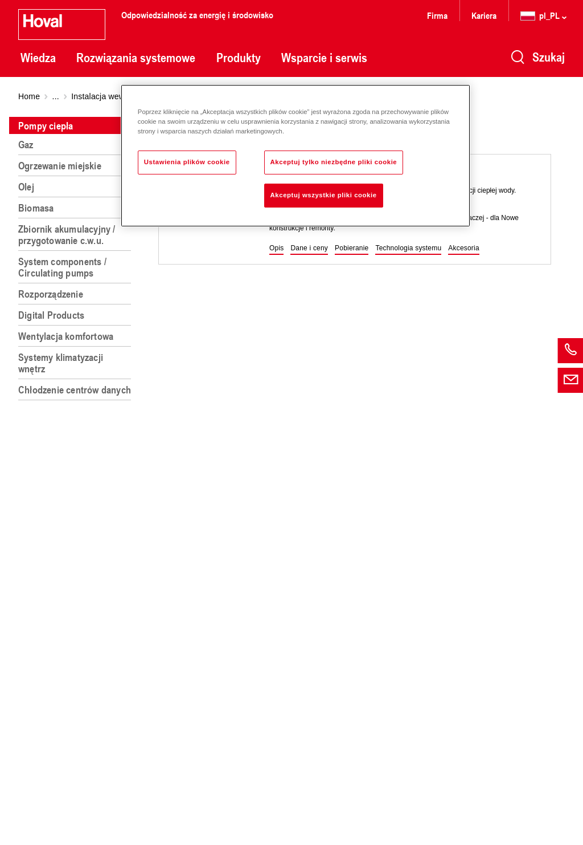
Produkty (238, 57)
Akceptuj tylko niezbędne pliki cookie (333, 162)
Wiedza (38, 57)
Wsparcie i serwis (324, 57)
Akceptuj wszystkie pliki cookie (323, 195)
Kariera (483, 15)
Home (29, 96)
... (55, 96)
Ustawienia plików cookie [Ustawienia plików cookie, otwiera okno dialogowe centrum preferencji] (187, 162)
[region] (77, 476)
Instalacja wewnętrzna (111, 96)
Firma (437, 15)
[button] (276, 248)
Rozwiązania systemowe (135, 57)
